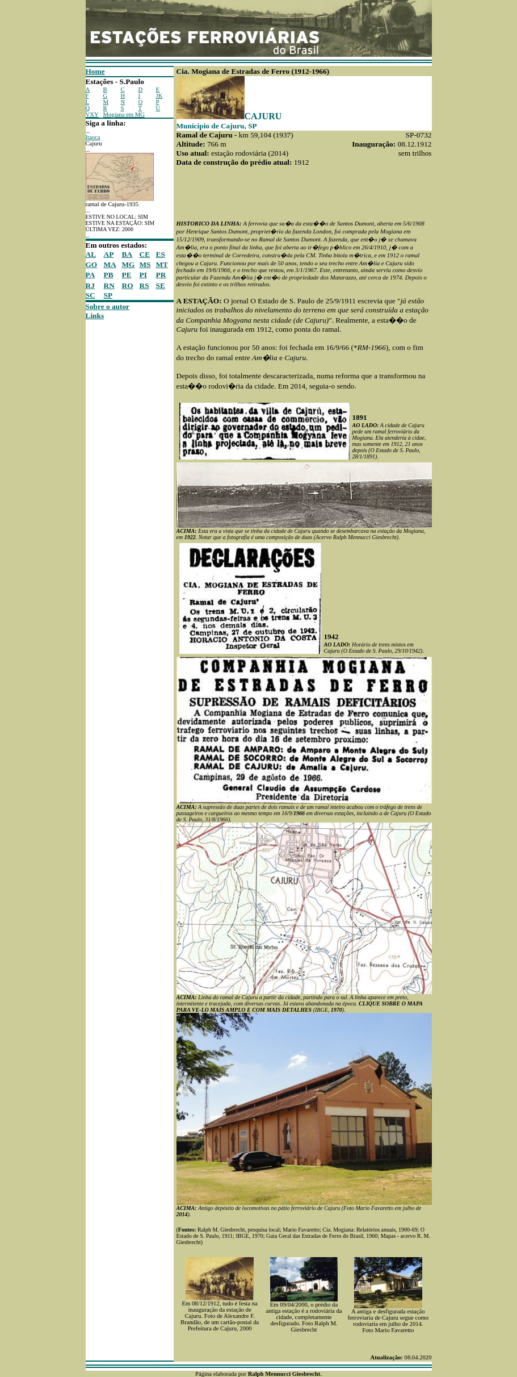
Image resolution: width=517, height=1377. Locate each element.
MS (145, 264)
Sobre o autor (108, 306)
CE (145, 254)
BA (127, 254)
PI (143, 274)
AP (109, 254)
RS (144, 285)
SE (160, 285)
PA (90, 274)
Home (95, 71)
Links (95, 315)
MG (128, 264)
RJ (90, 285)
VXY (92, 114)
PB (109, 274)
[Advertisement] (120, 490)
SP (108, 295)
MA (110, 264)
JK (159, 96)
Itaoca (93, 137)
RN (109, 285)
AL (91, 254)
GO (92, 264)
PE (127, 274)
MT (162, 264)
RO (127, 285)
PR (161, 274)
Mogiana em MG (124, 114)
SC (90, 295)
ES (160, 254)
